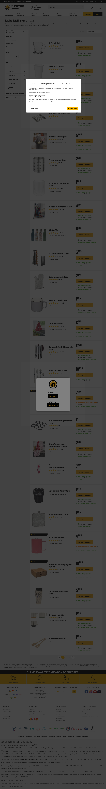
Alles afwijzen (35, 84)
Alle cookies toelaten (72, 108)
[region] (53, 96)
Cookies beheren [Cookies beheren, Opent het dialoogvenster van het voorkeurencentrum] (34, 108)
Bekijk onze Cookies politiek (34, 96)
